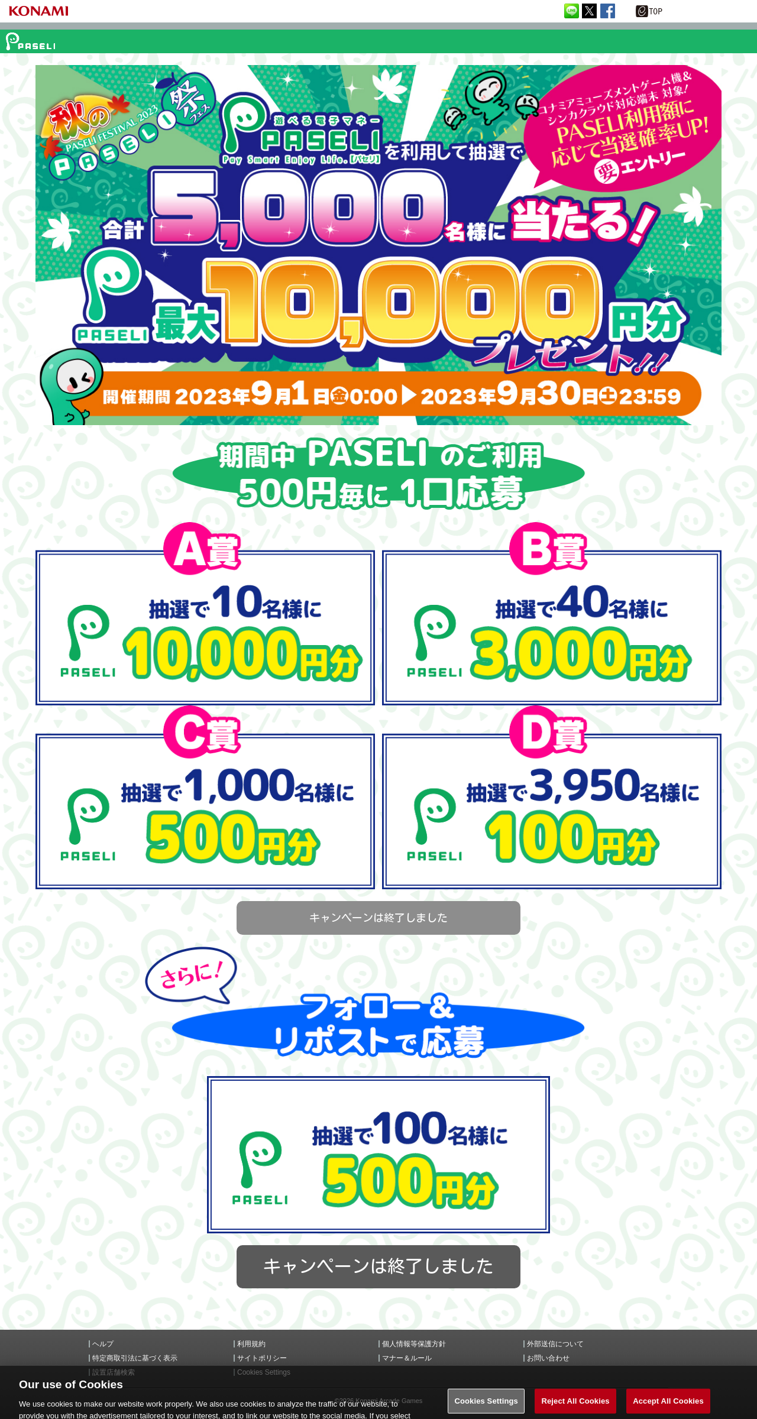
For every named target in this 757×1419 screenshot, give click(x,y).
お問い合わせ (548, 1358)
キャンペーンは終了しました (378, 917)
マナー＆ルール (407, 1358)
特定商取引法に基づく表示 (134, 1358)
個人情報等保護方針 (414, 1343)
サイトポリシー (262, 1358)
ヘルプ (103, 1343)
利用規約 (251, 1343)
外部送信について (555, 1343)
